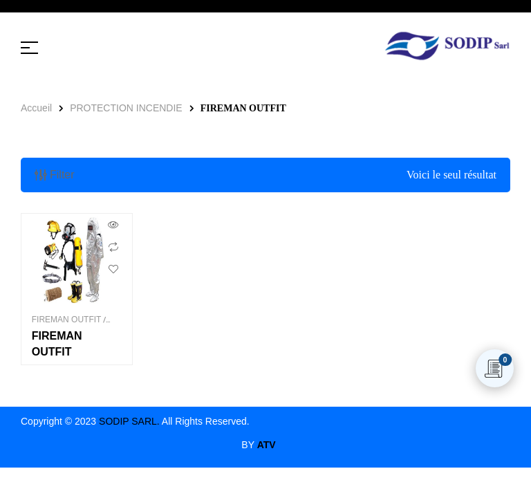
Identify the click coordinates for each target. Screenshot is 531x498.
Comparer (113, 247)
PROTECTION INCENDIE (126, 107)
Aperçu (113, 224)
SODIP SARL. (129, 421)
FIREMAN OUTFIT (67, 319)
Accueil (36, 107)
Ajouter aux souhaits (113, 269)
